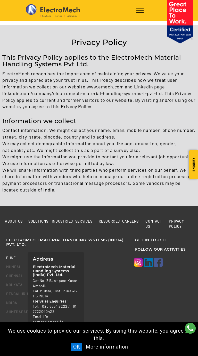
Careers (130, 221)
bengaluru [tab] (13, 294)
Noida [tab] (11, 303)
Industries (62, 221)
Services (84, 221)
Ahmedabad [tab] (13, 312)
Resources (109, 221)
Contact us (153, 224)
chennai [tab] (13, 276)
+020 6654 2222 (53, 306)
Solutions (38, 221)
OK (76, 347)
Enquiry (193, 164)
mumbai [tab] (13, 267)
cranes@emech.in (48, 322)
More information (107, 347)
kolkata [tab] (13, 285)
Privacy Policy (176, 224)
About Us (14, 221)
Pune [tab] (10, 258)
